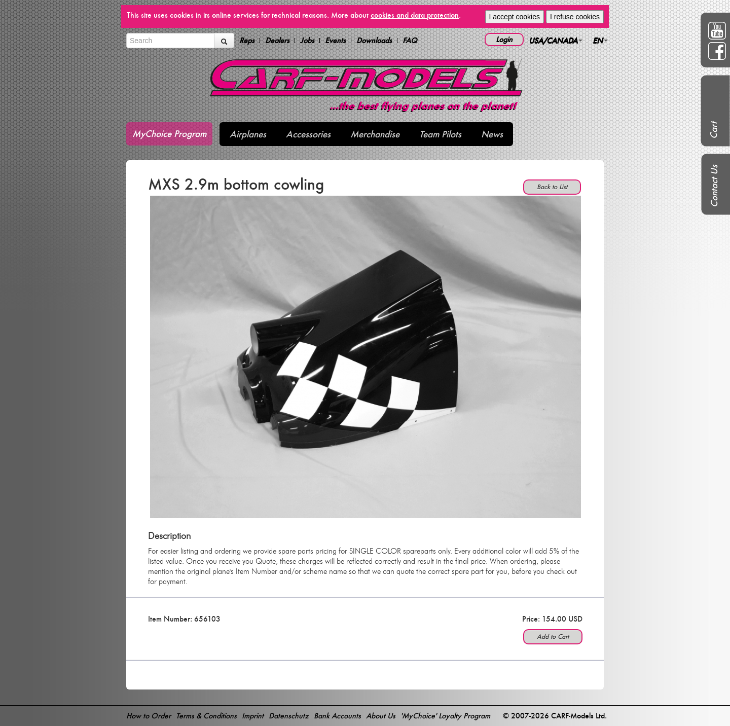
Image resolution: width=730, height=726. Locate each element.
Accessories (308, 134)
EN (600, 40)
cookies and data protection (415, 15)
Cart (713, 130)
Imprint (253, 715)
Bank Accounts (337, 715)
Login (504, 39)
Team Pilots (440, 134)
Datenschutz (289, 715)
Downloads (374, 40)
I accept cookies (514, 17)
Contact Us (714, 186)
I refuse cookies (575, 17)
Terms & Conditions (206, 715)
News (492, 134)
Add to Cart (553, 636)
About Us (380, 715)
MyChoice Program (169, 133)
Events (335, 40)
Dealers (277, 40)
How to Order (148, 715)
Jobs (307, 40)
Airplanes (248, 134)
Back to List (552, 187)
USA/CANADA (555, 40)
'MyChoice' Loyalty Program (445, 715)
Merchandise (374, 134)
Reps (246, 40)
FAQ (410, 40)
